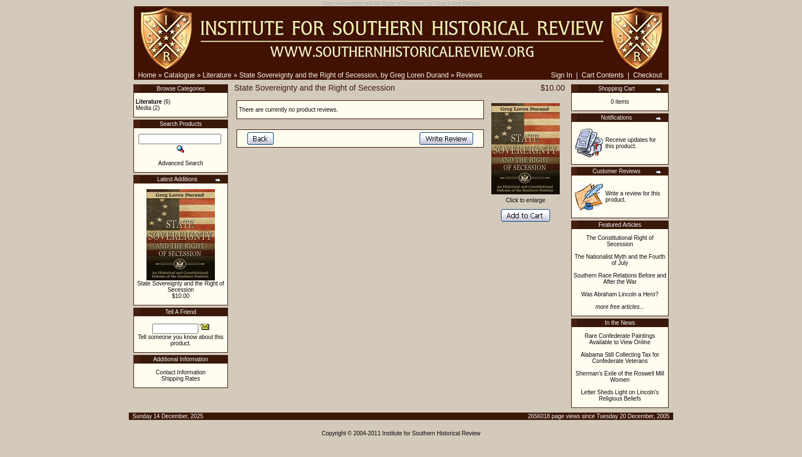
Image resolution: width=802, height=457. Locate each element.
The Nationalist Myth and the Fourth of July (620, 260)
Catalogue (180, 75)
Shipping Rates (180, 379)
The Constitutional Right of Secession (620, 241)
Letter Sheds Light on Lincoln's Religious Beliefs (619, 395)
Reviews (469, 75)
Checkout (647, 75)
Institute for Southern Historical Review (431, 433)
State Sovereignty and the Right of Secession (180, 286)
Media (143, 108)
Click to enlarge (525, 197)
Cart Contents (602, 75)
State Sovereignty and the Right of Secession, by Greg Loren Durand (344, 75)
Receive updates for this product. (630, 143)
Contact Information (180, 372)
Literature (217, 75)
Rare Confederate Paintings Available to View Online (620, 339)
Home (147, 75)
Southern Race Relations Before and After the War (619, 278)
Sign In (561, 75)
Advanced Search (180, 163)
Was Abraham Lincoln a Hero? (619, 294)
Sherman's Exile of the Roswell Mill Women (620, 376)
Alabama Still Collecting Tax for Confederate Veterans (620, 358)
